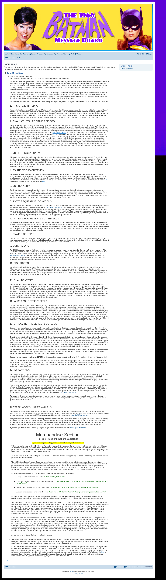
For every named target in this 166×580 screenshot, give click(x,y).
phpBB (72, 571)
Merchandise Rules (59, 132)
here (106, 180)
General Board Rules (127, 68)
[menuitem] (32, 54)
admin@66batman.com (55, 207)
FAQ (103, 552)
